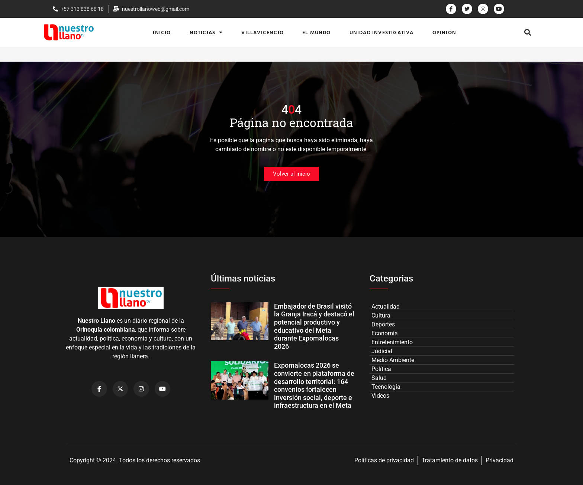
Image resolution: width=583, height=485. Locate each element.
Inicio (162, 32)
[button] (528, 32)
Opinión (444, 32)
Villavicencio (262, 32)
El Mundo (316, 32)
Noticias (206, 32)
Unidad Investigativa (382, 32)
